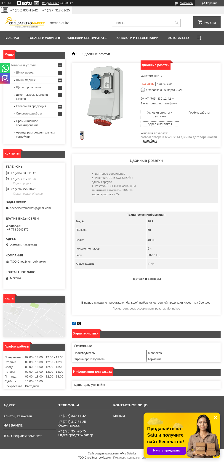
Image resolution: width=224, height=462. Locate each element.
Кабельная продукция (31, 106)
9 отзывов (186, 3)
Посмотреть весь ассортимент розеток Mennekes (146, 308)
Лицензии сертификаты (87, 38)
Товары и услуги (42, 38)
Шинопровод (24, 72)
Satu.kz (131, 453)
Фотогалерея (179, 38)
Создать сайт (50, 3)
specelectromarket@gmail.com (30, 208)
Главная (12, 38)
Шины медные (26, 80)
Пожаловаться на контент (129, 457)
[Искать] (177, 23)
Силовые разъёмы (29, 113)
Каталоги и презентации (137, 38)
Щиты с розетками (28, 87)
